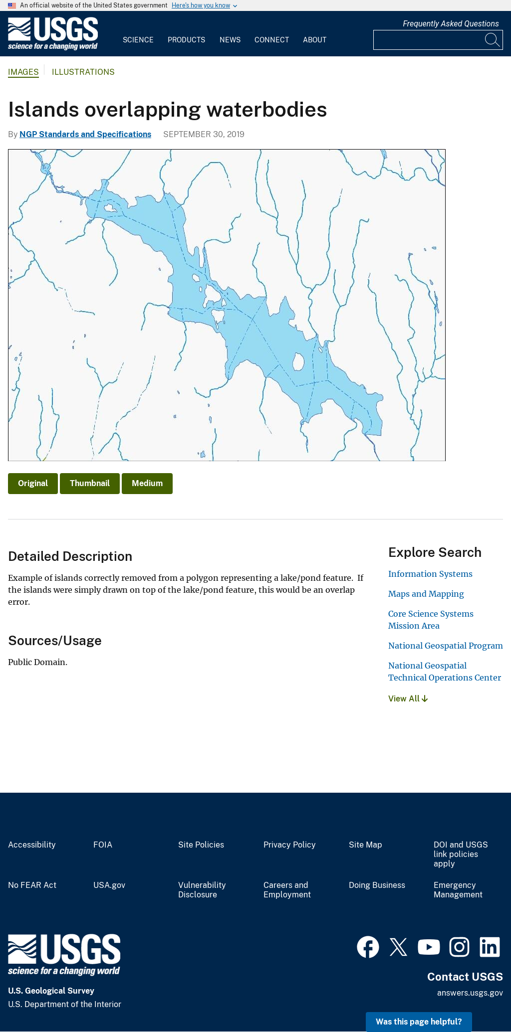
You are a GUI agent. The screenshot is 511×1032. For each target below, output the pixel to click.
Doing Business (377, 885)
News (230, 40)
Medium (147, 483)
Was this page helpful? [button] (419, 1022)
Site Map (365, 845)
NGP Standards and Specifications (85, 134)
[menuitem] (138, 34)
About (314, 40)
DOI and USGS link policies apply (461, 854)
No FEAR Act (32, 885)
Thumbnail (90, 483)
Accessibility (32, 845)
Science (138, 40)
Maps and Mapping (426, 594)
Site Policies (201, 845)
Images (23, 72)
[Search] (493, 40)
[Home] (53, 48)
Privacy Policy (289, 845)
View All (408, 698)
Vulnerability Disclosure (202, 890)
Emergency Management (458, 890)
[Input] (438, 40)
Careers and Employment (287, 890)
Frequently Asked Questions (451, 23)
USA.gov (109, 885)
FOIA (102, 845)
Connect (272, 40)
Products (186, 40)
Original (33, 483)
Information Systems (430, 574)
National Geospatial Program (445, 646)
